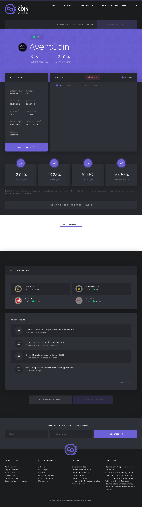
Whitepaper (26, 147)
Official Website (65, 24)
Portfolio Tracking (46, 475)
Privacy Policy (78, 484)
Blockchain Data (45, 478)
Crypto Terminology (81, 470)
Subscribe (116, 434)
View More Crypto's (50, 400)
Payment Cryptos (13, 467)
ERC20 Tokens (11, 478)
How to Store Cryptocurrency (119, 484)
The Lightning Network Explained (121, 478)
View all (125, 382)
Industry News (78, 475)
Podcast (68, 5)
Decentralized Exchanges (16, 481)
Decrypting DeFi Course (114, 5)
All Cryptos (87, 5)
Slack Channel (81, 24)
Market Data (44, 481)
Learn (52, 5)
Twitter (92, 24)
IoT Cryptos (10, 472)
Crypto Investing (80, 478)
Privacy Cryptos (12, 475)
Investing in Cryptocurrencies (86, 481)
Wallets (41, 472)
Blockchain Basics (80, 467)
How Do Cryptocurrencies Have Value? (120, 488)
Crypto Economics (80, 472)
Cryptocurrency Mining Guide (119, 472)
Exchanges (43, 470)
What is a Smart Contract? (117, 481)
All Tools (42, 467)
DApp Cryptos (11, 470)
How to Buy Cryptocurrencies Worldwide (119, 468)
